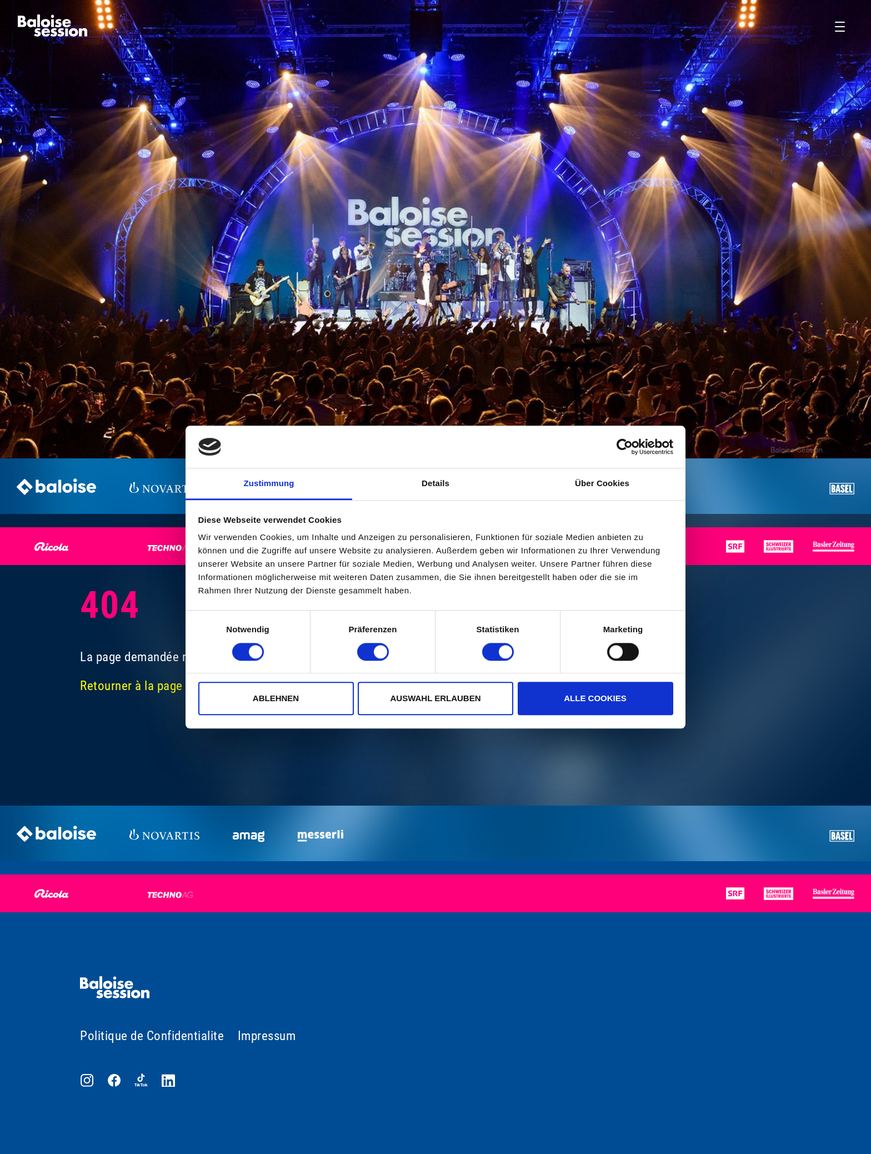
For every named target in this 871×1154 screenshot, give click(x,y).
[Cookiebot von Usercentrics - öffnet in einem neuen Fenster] (624, 446)
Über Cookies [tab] (602, 483)
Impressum (267, 1035)
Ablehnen (276, 698)
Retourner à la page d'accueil (156, 685)
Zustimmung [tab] (269, 483)
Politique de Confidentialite (152, 1035)
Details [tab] (435, 483)
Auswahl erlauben (435, 698)
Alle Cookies (595, 698)
